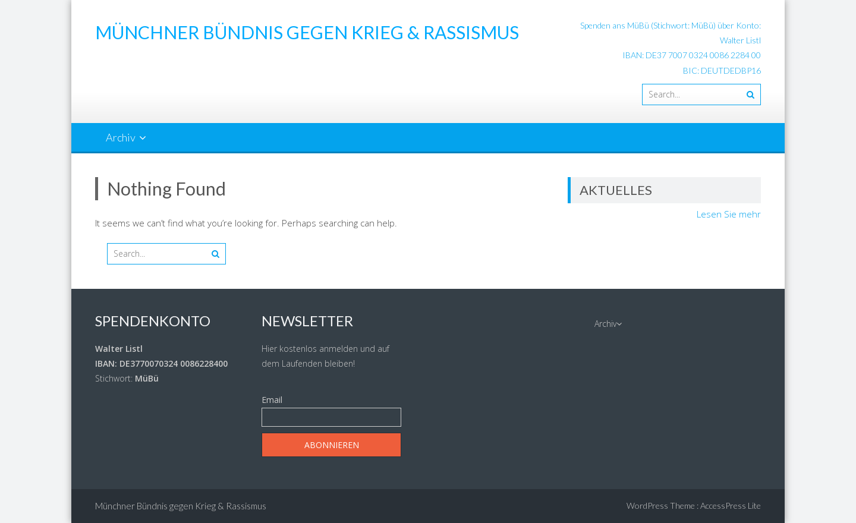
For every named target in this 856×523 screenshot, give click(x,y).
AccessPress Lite (730, 505)
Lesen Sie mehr (729, 214)
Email (272, 399)
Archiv (121, 137)
